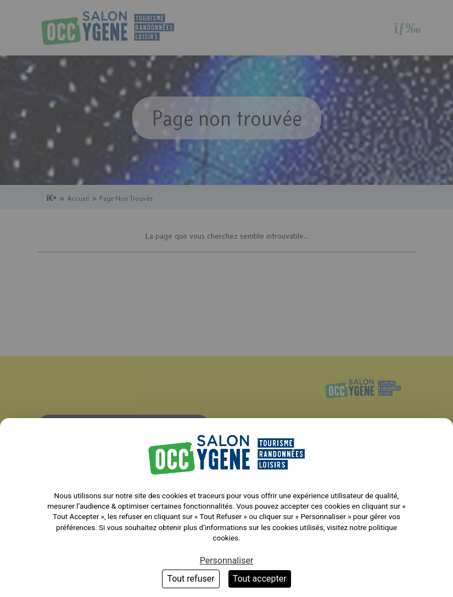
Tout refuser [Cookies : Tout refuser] (190, 578)
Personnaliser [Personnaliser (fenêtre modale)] (227, 560)
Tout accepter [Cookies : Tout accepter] (260, 578)
